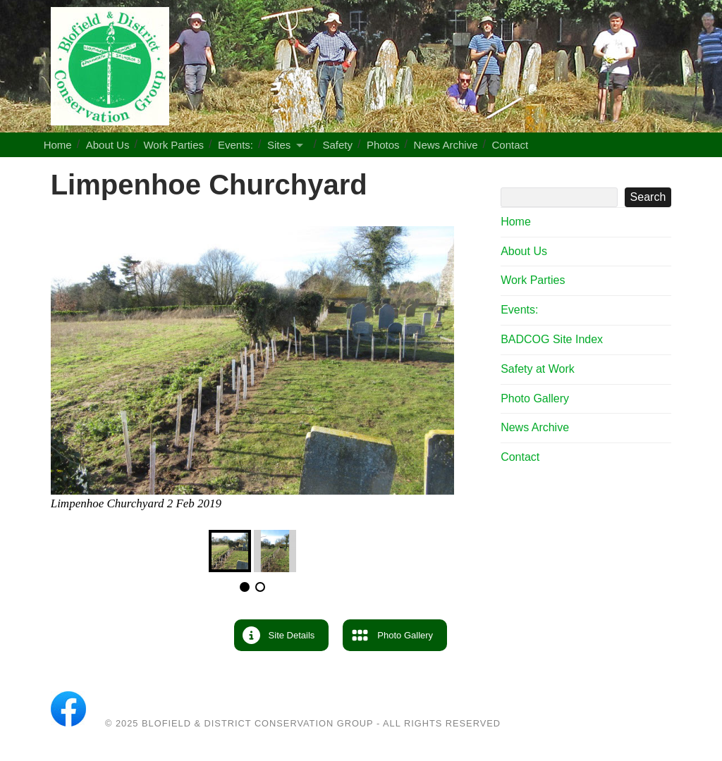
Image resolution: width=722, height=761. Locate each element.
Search (586, 175)
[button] (281, 635)
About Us (108, 145)
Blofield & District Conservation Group (257, 723)
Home (58, 145)
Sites (278, 145)
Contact (509, 145)
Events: (235, 145)
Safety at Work (538, 369)
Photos (383, 145)
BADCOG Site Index (552, 339)
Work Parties (173, 145)
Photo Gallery (535, 398)
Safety (337, 145)
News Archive (446, 145)
